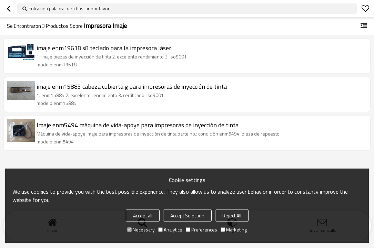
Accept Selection (187, 215)
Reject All (231, 215)
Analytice (170, 229)
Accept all (142, 215)
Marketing (234, 229)
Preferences (201, 229)
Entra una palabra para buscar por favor (69, 8)
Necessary (141, 229)
